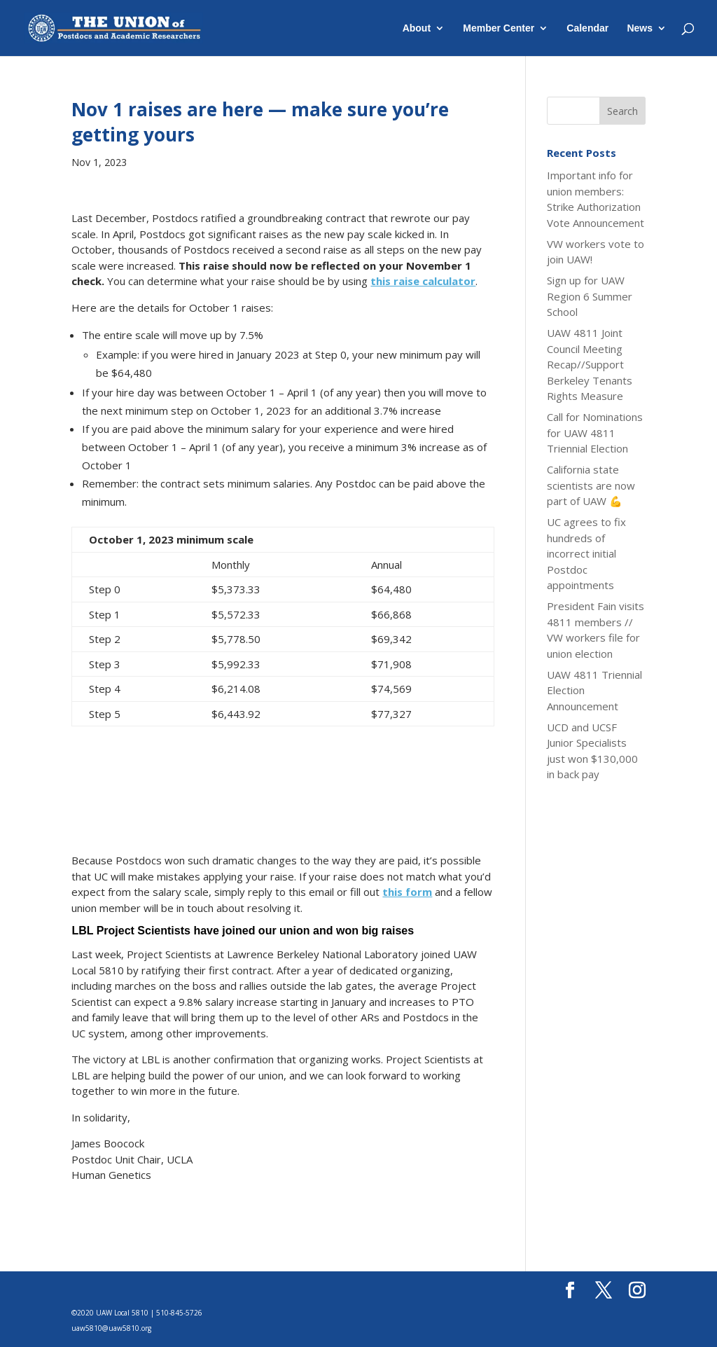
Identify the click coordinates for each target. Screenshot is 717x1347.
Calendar (587, 28)
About (417, 28)
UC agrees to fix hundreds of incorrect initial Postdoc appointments (586, 553)
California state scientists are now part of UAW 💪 (591, 485)
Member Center (498, 28)
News (640, 28)
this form (407, 892)
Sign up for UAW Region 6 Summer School (589, 296)
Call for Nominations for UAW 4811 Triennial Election (595, 432)
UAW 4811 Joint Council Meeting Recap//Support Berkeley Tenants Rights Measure (589, 364)
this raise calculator (422, 281)
